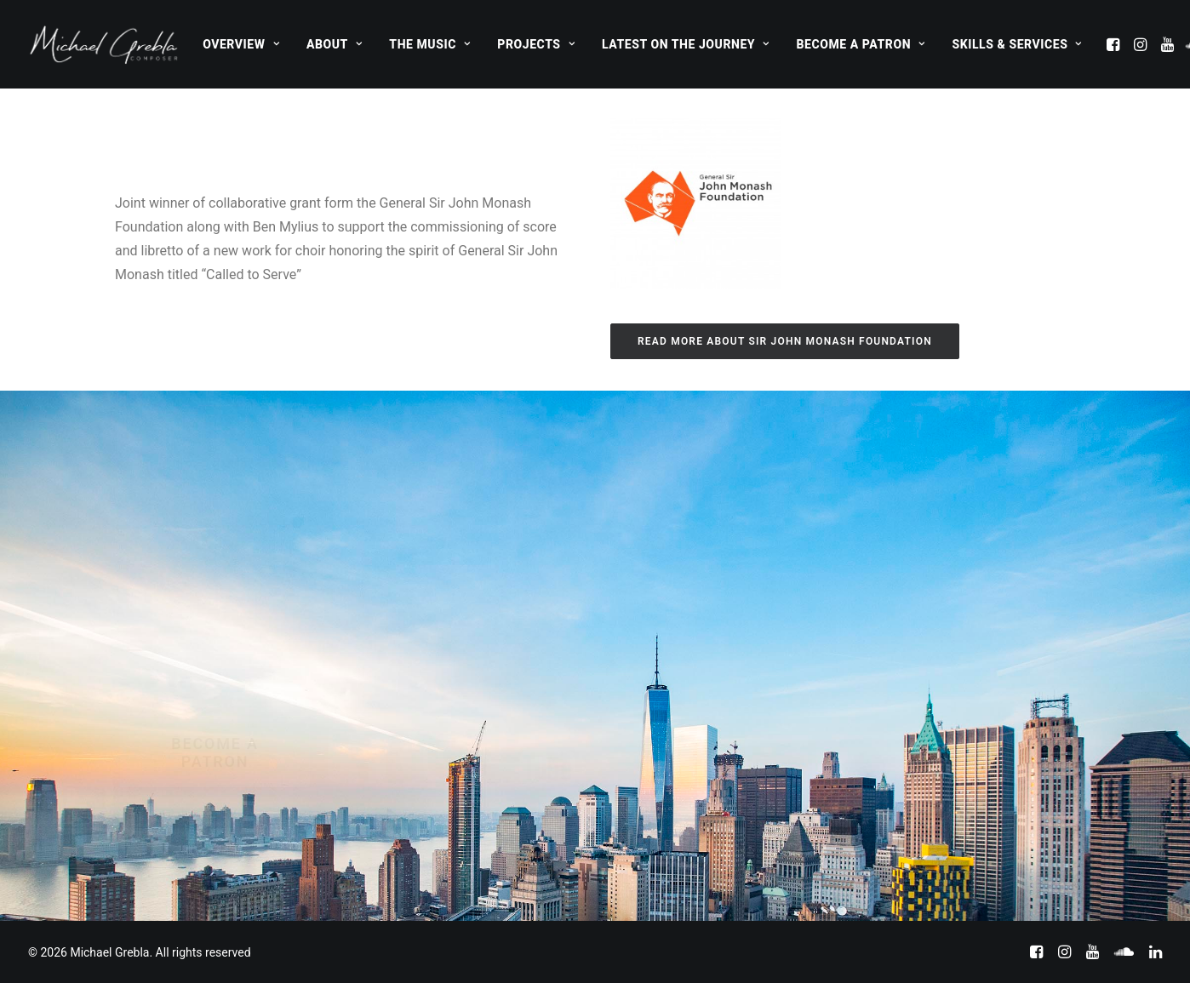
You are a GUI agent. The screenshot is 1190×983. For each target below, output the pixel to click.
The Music (429, 44)
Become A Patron (861, 44)
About (334, 44)
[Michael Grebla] (104, 44)
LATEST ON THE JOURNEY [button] (685, 44)
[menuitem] (241, 44)
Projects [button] (536, 44)
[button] (1114, 44)
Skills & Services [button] (1016, 44)
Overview (241, 44)
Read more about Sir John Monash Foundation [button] (785, 341)
